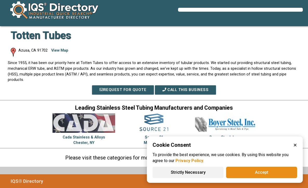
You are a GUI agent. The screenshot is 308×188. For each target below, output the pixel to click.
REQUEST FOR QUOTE (123, 90)
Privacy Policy (189, 160)
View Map (59, 50)
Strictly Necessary (188, 172)
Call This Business (185, 90)
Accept (261, 172)
